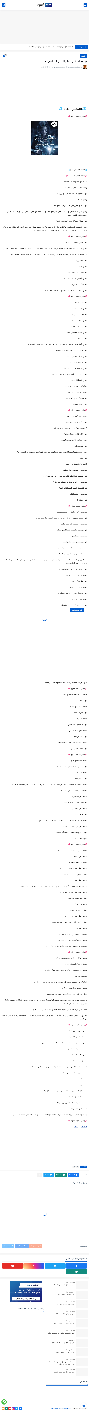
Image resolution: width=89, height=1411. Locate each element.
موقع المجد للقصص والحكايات (61, 1408)
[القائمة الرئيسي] (85, 5)
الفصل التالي (79, 1126)
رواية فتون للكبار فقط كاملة (65, 1352)
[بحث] (3, 5)
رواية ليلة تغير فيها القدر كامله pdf (63, 1343)
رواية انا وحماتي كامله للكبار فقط (64, 1323)
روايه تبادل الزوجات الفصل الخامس (64, 1372)
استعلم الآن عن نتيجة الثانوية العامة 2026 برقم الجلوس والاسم (51, 46)
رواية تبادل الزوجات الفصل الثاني (65, 1314)
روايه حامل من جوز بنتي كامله (65, 1304)
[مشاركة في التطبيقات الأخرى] (39, 1175)
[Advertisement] (44, 27)
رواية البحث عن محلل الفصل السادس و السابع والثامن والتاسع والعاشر (60, 1363)
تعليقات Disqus (8, 1246)
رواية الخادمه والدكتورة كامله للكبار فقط (61, 1333)
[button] (73, 1175)
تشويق (83, 56)
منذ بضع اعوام (69, 1282)
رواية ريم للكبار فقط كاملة (66, 1294)
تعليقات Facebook (21, 1246)
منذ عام (71, 1340)
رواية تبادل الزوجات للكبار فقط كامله (63, 1285)
